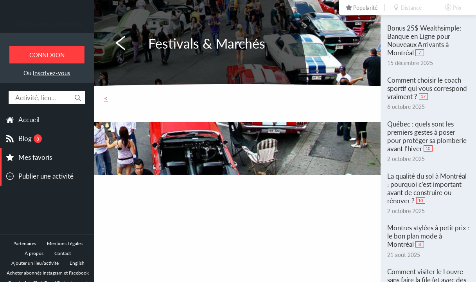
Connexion (47, 54)
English (77, 263)
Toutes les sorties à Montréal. (47, 23)
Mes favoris (35, 157)
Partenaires (24, 243)
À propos (34, 253)
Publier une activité (46, 176)
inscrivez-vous (51, 72)
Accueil (29, 120)
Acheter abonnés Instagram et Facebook (48, 273)
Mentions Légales (65, 243)
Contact (62, 253)
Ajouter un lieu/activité (35, 263)
